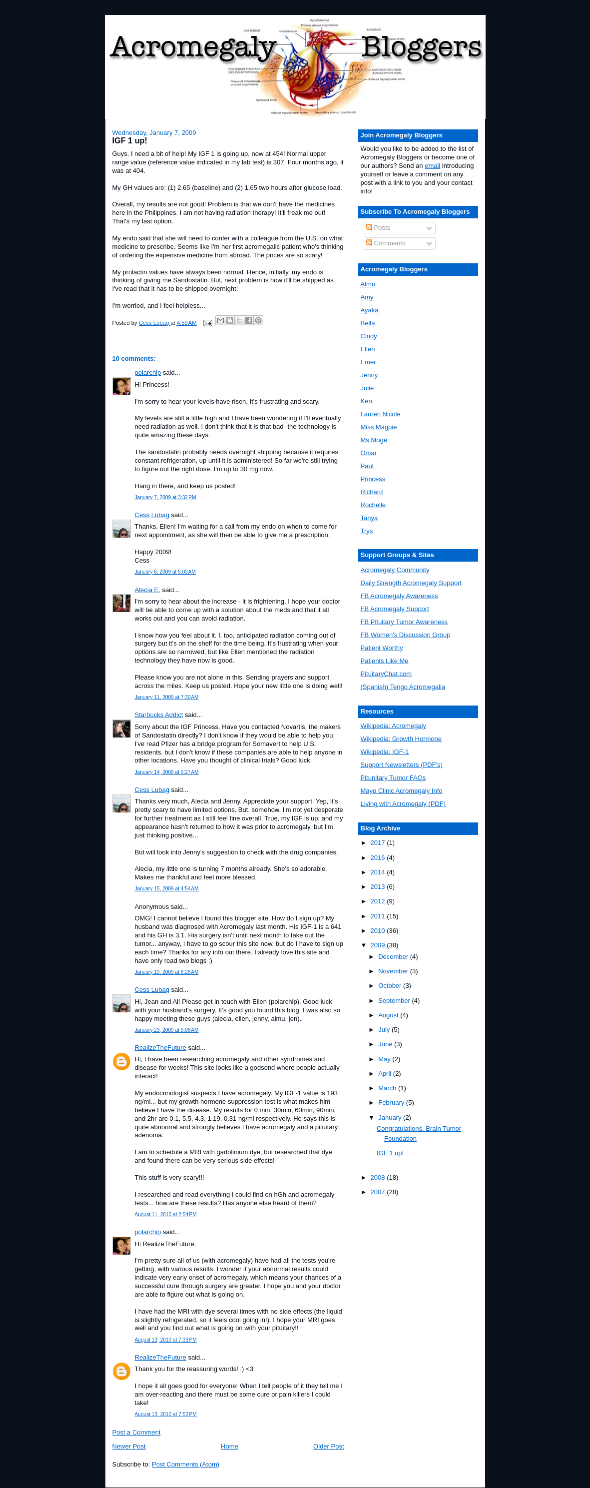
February (392, 1102)
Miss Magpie (379, 427)
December (394, 956)
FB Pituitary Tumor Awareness (404, 622)
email (432, 165)
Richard (372, 492)
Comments (385, 243)
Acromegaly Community (395, 570)
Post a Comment (136, 1432)
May (385, 1059)
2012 (379, 901)
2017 (379, 842)
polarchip (148, 372)
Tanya (369, 518)
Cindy (369, 336)
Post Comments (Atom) (185, 1464)
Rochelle (373, 505)
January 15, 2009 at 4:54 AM (167, 888)
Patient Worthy (382, 648)
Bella (368, 323)
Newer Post (129, 1446)
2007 (379, 1192)
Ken (366, 401)
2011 (379, 916)
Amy (367, 297)
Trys (367, 531)
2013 (379, 886)
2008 (379, 1177)
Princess (373, 479)
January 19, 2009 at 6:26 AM (167, 972)
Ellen (368, 349)
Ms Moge (374, 440)
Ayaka (370, 310)
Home (229, 1446)
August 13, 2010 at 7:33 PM (166, 1340)
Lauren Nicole (381, 414)
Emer (368, 362)
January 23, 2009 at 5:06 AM (167, 1030)
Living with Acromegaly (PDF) (403, 803)
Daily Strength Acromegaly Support (411, 583)
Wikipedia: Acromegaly (394, 726)
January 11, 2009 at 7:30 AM (167, 697)
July (385, 1029)
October (390, 985)
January (390, 1117)
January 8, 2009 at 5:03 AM (165, 572)
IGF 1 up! (390, 1153)
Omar (369, 453)
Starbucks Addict (159, 715)
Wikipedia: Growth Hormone (401, 739)
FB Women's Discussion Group (406, 635)
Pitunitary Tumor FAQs (393, 777)
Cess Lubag (152, 515)
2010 (379, 930)
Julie (367, 388)
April (385, 1073)
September (395, 1000)
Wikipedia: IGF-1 (385, 751)
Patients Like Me (385, 661)
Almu (368, 284)
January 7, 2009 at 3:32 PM (165, 497)
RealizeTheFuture (160, 1047)
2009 (379, 945)
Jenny (369, 375)
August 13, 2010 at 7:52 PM (166, 1414)
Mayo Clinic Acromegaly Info (402, 790)
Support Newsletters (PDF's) (402, 764)
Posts (378, 227)
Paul (367, 466)
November (394, 971)
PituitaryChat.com (386, 674)
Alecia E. (147, 590)
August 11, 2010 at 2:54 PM (166, 1214)
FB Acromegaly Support (395, 609)
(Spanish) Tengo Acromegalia (403, 687)
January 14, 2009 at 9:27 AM (167, 772)
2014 (379, 872)
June (386, 1044)
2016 (379, 857)
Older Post (328, 1446)
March (388, 1088)
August (389, 1015)
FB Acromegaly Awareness (399, 596)
